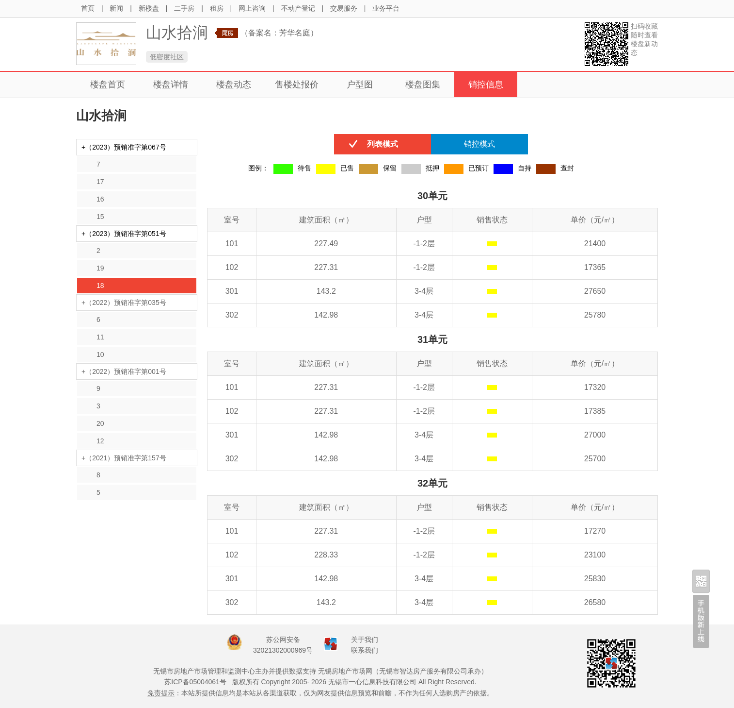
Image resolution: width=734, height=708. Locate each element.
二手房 (184, 8)
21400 (595, 243)
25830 (595, 578)
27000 (595, 435)
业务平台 (385, 8)
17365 (595, 267)
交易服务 (343, 8)
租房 (216, 8)
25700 (595, 459)
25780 (595, 315)
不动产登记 (298, 8)
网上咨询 (252, 8)
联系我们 (364, 650)
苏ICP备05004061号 (195, 682)
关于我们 (364, 639)
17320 (595, 387)
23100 (595, 555)
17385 (595, 411)
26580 (595, 602)
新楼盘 (149, 8)
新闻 (116, 8)
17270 (595, 531)
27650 (595, 291)
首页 (88, 8)
